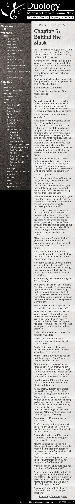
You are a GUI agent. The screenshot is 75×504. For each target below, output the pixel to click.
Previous (43, 25)
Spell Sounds (16, 150)
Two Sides (11, 41)
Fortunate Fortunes (15, 77)
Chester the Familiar (13, 90)
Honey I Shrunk (14, 183)
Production (9, 87)
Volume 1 (6, 32)
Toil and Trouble (17, 162)
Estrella (10, 56)
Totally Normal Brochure (18, 71)
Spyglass (11, 53)
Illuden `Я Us (12, 126)
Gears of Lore (13, 120)
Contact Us (24, 502)
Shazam (10, 62)
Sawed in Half (13, 105)
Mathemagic (12, 117)
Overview (7, 26)
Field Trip (11, 44)
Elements (11, 177)
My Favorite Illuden (16, 65)
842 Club (14, 135)
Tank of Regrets (17, 159)
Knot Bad (11, 174)
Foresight (11, 168)
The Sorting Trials (12, 39)
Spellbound (12, 186)
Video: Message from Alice (47, 87)
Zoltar (10, 114)
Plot (6, 29)
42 (8, 74)
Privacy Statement (37, 502)
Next (64, 25)
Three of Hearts (17, 138)
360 (9, 180)
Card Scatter (13, 132)
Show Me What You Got (18, 171)
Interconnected (14, 129)
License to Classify (15, 59)
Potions (10, 108)
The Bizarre (15, 153)
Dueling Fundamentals (20, 156)
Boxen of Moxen (14, 50)
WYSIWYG (12, 123)
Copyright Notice (52, 502)
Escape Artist (13, 47)
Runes (13, 165)
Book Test (11, 68)
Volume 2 (6, 81)
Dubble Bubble (14, 111)
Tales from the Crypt (19, 147)
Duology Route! (11, 93)
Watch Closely (16, 141)
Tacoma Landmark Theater (19, 144)
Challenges (9, 99)
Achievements (10, 96)
